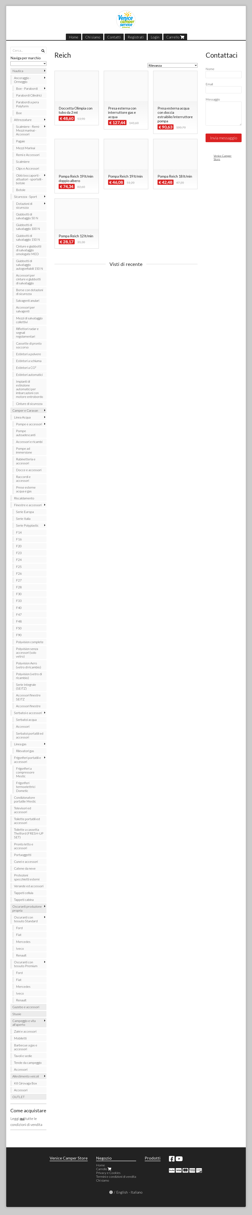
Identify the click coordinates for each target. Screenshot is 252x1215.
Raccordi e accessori (23, 478)
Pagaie (20, 141)
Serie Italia (23, 518)
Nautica (17, 71)
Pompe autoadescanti (25, 433)
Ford (19, 928)
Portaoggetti (22, 855)
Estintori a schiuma (28, 361)
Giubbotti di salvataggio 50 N (27, 216)
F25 (19, 566)
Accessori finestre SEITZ (28, 697)
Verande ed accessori (28, 886)
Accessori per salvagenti (25, 309)
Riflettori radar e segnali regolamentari (27, 332)
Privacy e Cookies (108, 1173)
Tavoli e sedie (23, 1056)
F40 (19, 608)
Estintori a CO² (26, 367)
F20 (19, 546)
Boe (19, 113)
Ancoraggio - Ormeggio (22, 79)
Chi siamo (92, 37)
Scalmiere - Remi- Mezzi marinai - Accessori (28, 130)
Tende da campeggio (28, 1062)
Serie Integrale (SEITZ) (26, 686)
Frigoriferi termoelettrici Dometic (25, 786)
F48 (19, 621)
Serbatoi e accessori (28, 713)
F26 (19, 573)
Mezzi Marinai (25, 148)
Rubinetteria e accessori (25, 461)
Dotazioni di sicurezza (24, 205)
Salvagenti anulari (27, 300)
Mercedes (23, 941)
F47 (19, 614)
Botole (20, 190)
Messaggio (213, 99)
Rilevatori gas (25, 751)
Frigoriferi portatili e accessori (27, 759)
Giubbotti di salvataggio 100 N (28, 226)
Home (73, 37)
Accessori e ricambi (29, 442)
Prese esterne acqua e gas (26, 489)
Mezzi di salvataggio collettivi (29, 320)
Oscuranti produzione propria (27, 908)
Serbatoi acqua (26, 719)
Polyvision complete (29, 642)
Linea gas (20, 744)
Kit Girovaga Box (25, 1083)
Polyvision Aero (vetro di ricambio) (28, 665)
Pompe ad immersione (24, 450)
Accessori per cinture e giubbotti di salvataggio (28, 279)
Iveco (20, 948)
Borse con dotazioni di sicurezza (29, 292)
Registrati (136, 37)
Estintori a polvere (28, 354)
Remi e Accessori (27, 155)
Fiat (18, 934)
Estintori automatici (29, 374)
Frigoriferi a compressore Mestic (25, 772)
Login (155, 37)
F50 (19, 628)
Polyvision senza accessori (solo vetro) (27, 652)
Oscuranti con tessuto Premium (25, 964)
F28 (19, 587)
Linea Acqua (22, 417)
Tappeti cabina (24, 899)
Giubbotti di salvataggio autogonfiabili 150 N (29, 264)
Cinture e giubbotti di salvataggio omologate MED (28, 250)
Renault (21, 955)
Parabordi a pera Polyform (27, 104)
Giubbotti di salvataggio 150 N (28, 237)
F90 (19, 635)
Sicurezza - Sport (25, 196)
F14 (19, 532)
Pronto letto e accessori (23, 846)
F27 (19, 580)
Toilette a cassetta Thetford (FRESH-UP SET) (28, 833)
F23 (19, 553)
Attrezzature (23, 120)
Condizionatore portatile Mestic (25, 799)
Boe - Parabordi (27, 88)
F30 (19, 594)
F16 (19, 539)
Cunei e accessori (26, 861)
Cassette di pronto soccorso (29, 345)
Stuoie (16, 1014)
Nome (210, 69)
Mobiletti (20, 1038)
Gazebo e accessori (25, 1007)
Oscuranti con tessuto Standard (26, 919)
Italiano (137, 1192)
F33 (19, 600)
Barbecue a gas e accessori (25, 1047)
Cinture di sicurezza (29, 403)
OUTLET (18, 1097)
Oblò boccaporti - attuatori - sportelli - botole (29, 179)
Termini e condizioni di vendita (116, 1176)
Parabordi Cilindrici (29, 95)
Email (209, 84)
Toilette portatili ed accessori (27, 821)
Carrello (175, 37)
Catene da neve (25, 868)
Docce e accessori (28, 470)
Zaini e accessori (25, 1031)
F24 (19, 559)
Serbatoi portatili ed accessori (29, 735)
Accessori (22, 726)
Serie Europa (25, 512)
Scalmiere (23, 161)
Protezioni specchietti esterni (26, 877)
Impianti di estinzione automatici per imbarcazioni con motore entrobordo (29, 389)
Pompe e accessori (29, 424)
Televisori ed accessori (22, 810)
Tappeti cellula (23, 893)
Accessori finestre (28, 706)
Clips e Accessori (27, 168)
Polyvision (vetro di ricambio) (29, 676)
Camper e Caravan (25, 410)
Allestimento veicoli (25, 1076)
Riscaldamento (24, 498)
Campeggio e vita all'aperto (24, 1022)
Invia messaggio (223, 137)
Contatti (114, 37)
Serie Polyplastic (27, 525)
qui (22, 1118)
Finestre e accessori (28, 505)
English (122, 1192)
